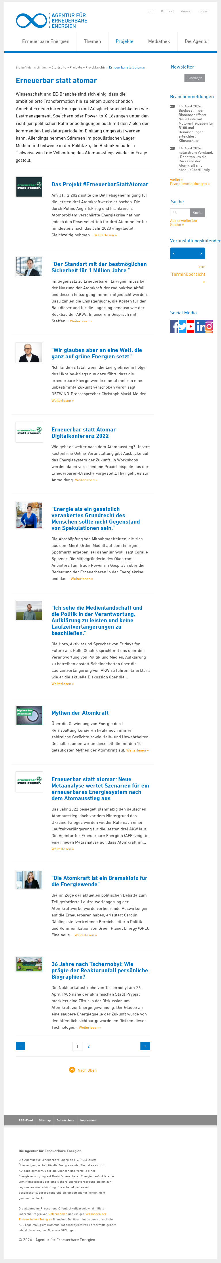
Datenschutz (65, 1120)
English (203, 11)
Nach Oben (87, 1070)
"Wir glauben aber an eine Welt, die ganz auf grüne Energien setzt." (97, 353)
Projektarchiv (95, 67)
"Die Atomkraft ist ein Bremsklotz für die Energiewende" (100, 881)
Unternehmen (57, 1214)
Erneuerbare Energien (45, 41)
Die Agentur (197, 41)
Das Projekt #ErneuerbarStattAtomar (100, 184)
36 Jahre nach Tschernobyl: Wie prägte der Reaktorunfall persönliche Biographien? (100, 970)
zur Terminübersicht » (188, 274)
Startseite (59, 67)
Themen (92, 41)
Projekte (125, 41)
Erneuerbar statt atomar (127, 67)
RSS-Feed (26, 1120)
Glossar (186, 11)
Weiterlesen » (105, 235)
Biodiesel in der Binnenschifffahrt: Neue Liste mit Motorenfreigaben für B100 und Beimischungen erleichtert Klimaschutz (196, 125)
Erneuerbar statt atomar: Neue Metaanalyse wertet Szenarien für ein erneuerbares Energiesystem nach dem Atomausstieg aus (100, 789)
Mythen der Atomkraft (80, 712)
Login (150, 11)
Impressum (88, 1120)
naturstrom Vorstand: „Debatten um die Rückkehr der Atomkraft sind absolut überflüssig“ (196, 161)
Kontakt (167, 11)
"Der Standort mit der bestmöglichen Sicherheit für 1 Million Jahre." (99, 267)
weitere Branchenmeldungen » (190, 181)
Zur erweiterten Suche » (183, 222)
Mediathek (159, 41)
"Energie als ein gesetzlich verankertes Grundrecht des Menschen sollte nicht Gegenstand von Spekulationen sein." (96, 518)
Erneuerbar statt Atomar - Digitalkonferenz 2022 (86, 432)
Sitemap (45, 1120)
